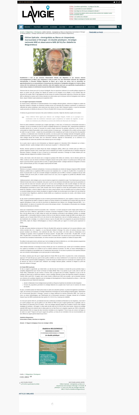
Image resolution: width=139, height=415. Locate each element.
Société (45, 27)
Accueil (21, 26)
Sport (71, 27)
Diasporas (91, 27)
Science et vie (79, 27)
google (119, 2)
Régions (27, 27)
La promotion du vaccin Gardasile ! (83, 8)
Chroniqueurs (36, 374)
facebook (117, 2)
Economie (53, 27)
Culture (62, 27)
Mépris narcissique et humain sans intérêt (85, 19)
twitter (114, 2)
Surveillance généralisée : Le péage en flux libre (86, 6)
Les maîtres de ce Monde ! (81, 16)
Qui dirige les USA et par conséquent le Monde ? (86, 11)
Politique (37, 27)
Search (118, 26)
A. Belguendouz (29, 374)
